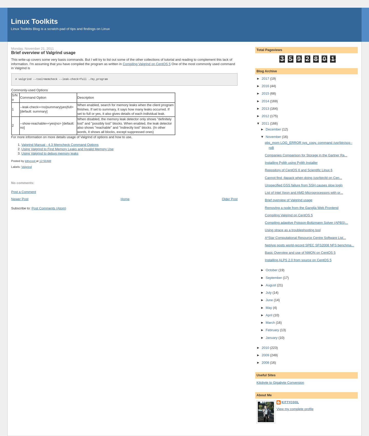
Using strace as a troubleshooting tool (293, 230)
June (270, 300)
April (269, 315)
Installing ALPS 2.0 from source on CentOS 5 (298, 260)
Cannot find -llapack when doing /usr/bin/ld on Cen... (303, 178)
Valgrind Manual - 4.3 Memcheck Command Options (60, 145)
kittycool (290, 402)
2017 (266, 78)
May (269, 308)
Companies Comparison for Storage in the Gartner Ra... (306, 155)
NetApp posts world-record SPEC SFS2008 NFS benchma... (309, 245)
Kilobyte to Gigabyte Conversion (280, 382)
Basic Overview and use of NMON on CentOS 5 (300, 253)
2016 (266, 86)
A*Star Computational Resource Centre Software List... (305, 238)
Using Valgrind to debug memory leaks (50, 153)
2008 (266, 362)
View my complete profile (294, 409)
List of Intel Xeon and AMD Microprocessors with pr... (304, 193)
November (274, 137)
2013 (266, 108)
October (272, 270)
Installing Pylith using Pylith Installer (291, 163)
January (272, 338)
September (274, 278)
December (274, 129)
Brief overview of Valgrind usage (288, 200)
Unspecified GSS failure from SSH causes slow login (304, 185)
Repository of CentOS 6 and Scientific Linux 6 (299, 170)
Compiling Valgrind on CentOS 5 (147, 64)
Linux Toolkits (34, 21)
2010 (266, 348)
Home (125, 199)
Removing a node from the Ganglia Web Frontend (302, 208)
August (271, 285)
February (273, 330)
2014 (266, 101)
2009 (266, 355)
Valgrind (26, 166)
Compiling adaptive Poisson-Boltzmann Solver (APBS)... (306, 223)
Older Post (230, 199)
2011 (266, 123)
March (271, 323)
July (269, 293)
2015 (266, 93)
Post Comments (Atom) (49, 208)
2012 (266, 116)
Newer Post (19, 199)
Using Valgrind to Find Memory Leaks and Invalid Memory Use (68, 149)
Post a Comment (23, 192)
